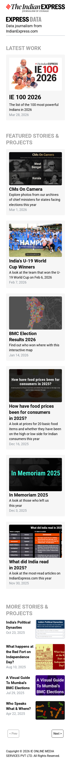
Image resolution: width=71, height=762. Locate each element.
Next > (57, 733)
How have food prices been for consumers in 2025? (31, 412)
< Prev (13, 733)
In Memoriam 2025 (28, 495)
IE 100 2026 (25, 97)
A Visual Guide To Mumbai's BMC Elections (18, 682)
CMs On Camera (25, 189)
